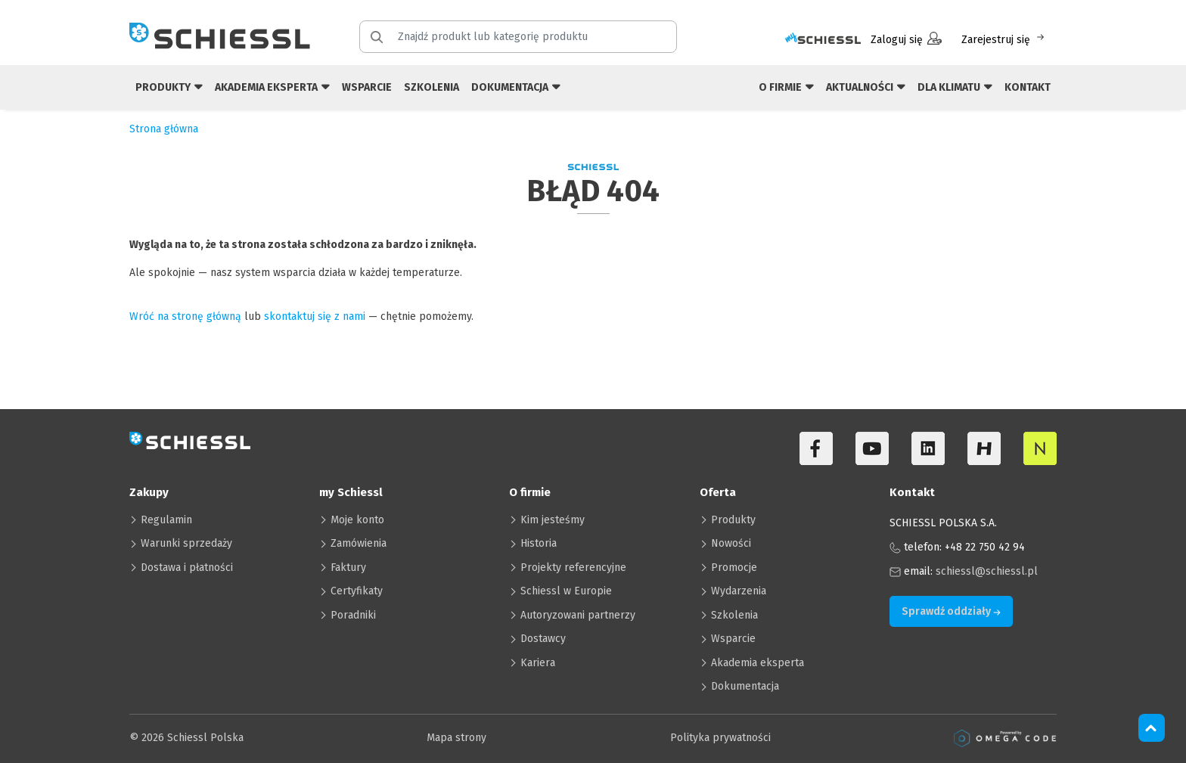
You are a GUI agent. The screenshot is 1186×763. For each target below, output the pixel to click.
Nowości (731, 543)
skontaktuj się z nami (314, 316)
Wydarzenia (738, 591)
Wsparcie (367, 87)
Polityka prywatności (720, 737)
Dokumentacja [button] (515, 86)
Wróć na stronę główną (185, 316)
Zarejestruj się (1004, 39)
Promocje (734, 567)
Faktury (348, 567)
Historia (538, 543)
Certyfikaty (357, 591)
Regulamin (166, 519)
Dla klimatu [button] (954, 86)
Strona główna (163, 129)
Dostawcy (543, 638)
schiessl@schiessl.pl (987, 571)
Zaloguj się (906, 39)
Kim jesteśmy (552, 519)
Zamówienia (359, 543)
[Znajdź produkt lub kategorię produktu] (527, 36)
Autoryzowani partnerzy (577, 615)
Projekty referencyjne (573, 567)
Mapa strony (456, 737)
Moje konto (357, 519)
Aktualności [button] (865, 86)
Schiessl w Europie (566, 591)
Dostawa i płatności (187, 567)
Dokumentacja (745, 686)
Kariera (537, 662)
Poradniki (353, 615)
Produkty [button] (169, 86)
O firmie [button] (786, 86)
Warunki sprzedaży (186, 543)
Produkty (733, 519)
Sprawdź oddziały (951, 611)
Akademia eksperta (757, 662)
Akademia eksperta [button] (272, 86)
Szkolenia (431, 87)
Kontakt (1027, 87)
